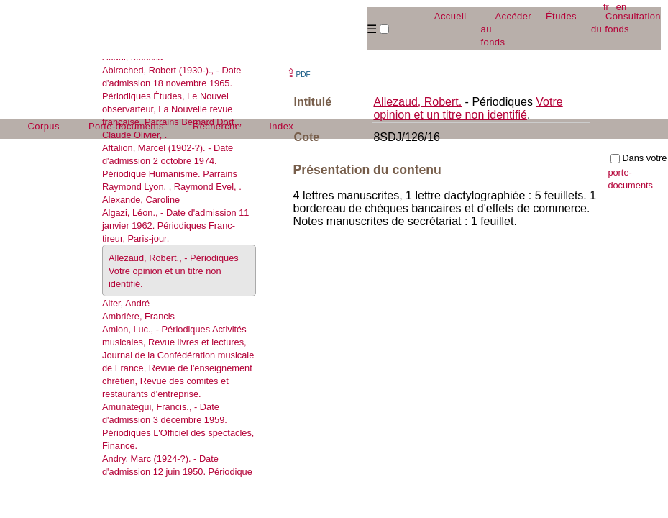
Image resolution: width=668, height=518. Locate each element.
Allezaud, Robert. (417, 102)
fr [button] (606, 6)
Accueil (450, 16)
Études (561, 16)
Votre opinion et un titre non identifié (467, 108)
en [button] (621, 6)
